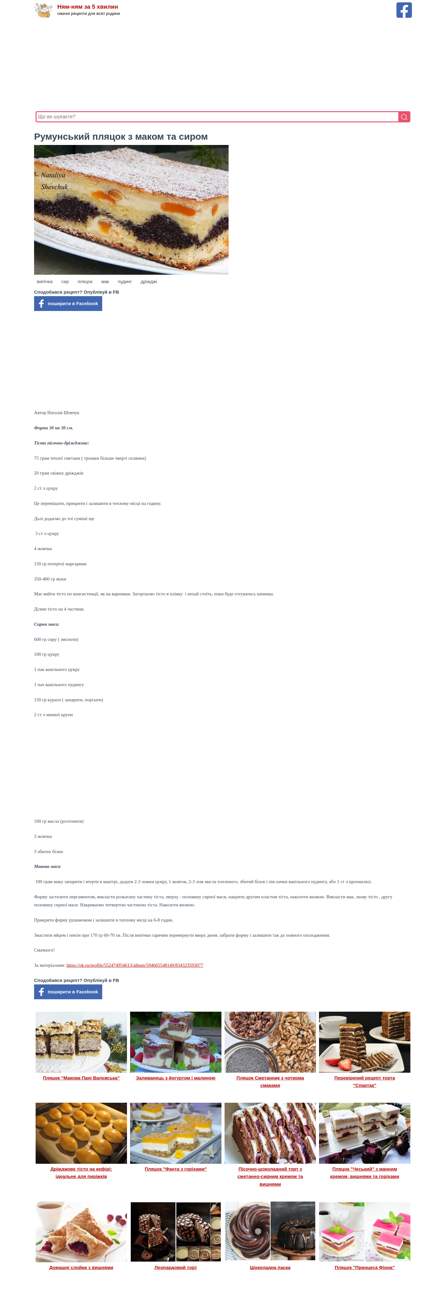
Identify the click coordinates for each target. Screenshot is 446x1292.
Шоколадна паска (270, 1267)
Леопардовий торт (176, 1267)
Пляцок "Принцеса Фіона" (365, 1267)
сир (65, 281)
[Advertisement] (221, 64)
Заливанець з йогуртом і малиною (176, 1077)
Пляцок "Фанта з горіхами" (176, 1169)
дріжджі (149, 281)
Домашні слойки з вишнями (81, 1267)
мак (105, 281)
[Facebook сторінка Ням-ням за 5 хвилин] (404, 5)
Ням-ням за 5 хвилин (87, 7)
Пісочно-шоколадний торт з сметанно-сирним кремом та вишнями (270, 1176)
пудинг (125, 281)
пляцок (84, 281)
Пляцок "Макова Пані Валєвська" (81, 1077)
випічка (45, 281)
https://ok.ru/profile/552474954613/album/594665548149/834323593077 (135, 965)
